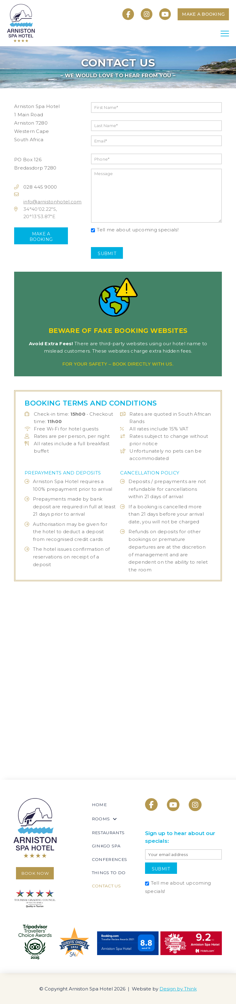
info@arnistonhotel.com (52, 202)
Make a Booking (41, 236)
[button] (225, 34)
